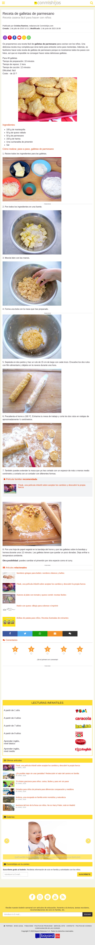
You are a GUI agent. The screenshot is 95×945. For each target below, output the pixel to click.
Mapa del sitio (59, 926)
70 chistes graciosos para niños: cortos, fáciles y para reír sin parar (42, 781)
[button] (6, 840)
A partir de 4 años (12, 718)
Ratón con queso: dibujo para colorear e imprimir (37, 606)
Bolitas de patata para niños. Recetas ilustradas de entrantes (42, 618)
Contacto (70, 926)
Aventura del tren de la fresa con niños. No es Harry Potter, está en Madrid (45, 805)
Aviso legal (18, 926)
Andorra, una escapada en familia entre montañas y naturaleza (41, 797)
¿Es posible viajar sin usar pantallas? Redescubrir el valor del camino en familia (47, 773)
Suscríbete (84, 874)
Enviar (87, 914)
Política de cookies (84, 926)
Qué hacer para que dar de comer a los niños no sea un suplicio (47, 857)
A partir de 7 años (12, 725)
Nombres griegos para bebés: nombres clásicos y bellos (40, 573)
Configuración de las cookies (47, 928)
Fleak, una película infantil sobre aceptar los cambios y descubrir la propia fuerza (51, 486)
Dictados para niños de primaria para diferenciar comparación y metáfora (45, 789)
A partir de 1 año (12, 710)
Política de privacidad (44, 926)
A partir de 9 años (12, 733)
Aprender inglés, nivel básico (12, 742)
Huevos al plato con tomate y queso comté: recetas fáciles (41, 595)
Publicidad (29, 926)
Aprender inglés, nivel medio (12, 750)
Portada (8, 926)
